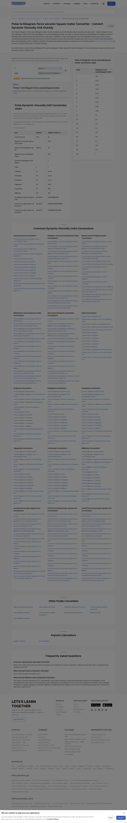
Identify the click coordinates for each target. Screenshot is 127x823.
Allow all (121, 818)
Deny (110, 818)
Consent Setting (52, 819)
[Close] (124, 813)
